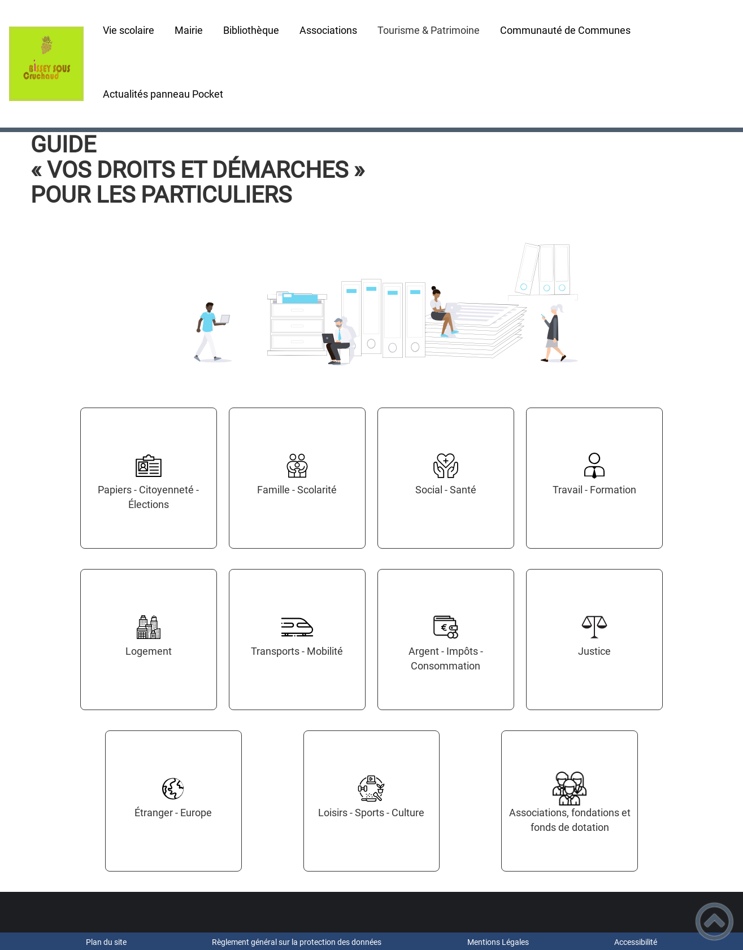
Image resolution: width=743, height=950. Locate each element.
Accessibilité (635, 942)
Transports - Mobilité (297, 651)
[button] (714, 921)
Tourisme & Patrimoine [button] (428, 30)
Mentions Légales (498, 942)
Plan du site (106, 942)
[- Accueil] (46, 64)
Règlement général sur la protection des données (296, 942)
